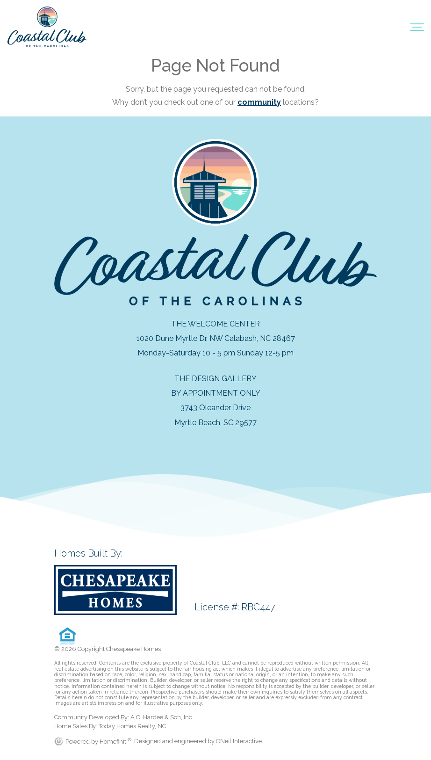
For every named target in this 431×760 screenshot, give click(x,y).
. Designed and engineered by (173, 741)
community (259, 102)
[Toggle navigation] (417, 26)
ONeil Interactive (239, 741)
